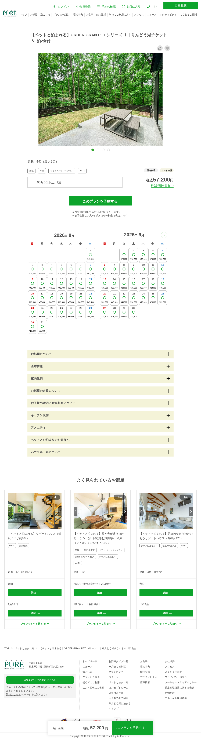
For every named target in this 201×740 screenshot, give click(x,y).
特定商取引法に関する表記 (179, 687)
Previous (10, 511)
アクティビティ (168, 14)
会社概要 (170, 661)
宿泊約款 (170, 692)
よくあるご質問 (188, 14)
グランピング (116, 671)
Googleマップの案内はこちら (40, 680)
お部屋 (33, 14)
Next (60, 511)
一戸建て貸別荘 (117, 666)
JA (148, 6)
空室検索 (145, 682)
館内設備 (101, 14)
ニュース (152, 14)
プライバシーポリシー (177, 677)
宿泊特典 (78, 14)
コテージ (114, 677)
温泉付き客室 (116, 692)
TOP (6, 648)
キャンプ (114, 708)
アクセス (139, 14)
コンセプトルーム (118, 687)
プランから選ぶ (61, 14)
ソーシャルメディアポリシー (181, 682)
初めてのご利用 (91, 682)
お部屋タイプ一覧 (118, 661)
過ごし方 (45, 14)
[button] (92, 150)
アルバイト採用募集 (176, 698)
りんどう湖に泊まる (120, 703)
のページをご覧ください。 (28, 694)
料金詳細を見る (160, 185)
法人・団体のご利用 (93, 687)
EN (156, 6)
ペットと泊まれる (24, 648)
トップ (23, 14)
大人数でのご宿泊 (118, 698)
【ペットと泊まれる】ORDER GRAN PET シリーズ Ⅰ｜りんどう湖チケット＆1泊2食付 (88, 648)
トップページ (89, 661)
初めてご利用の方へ (120, 14)
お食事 (89, 14)
